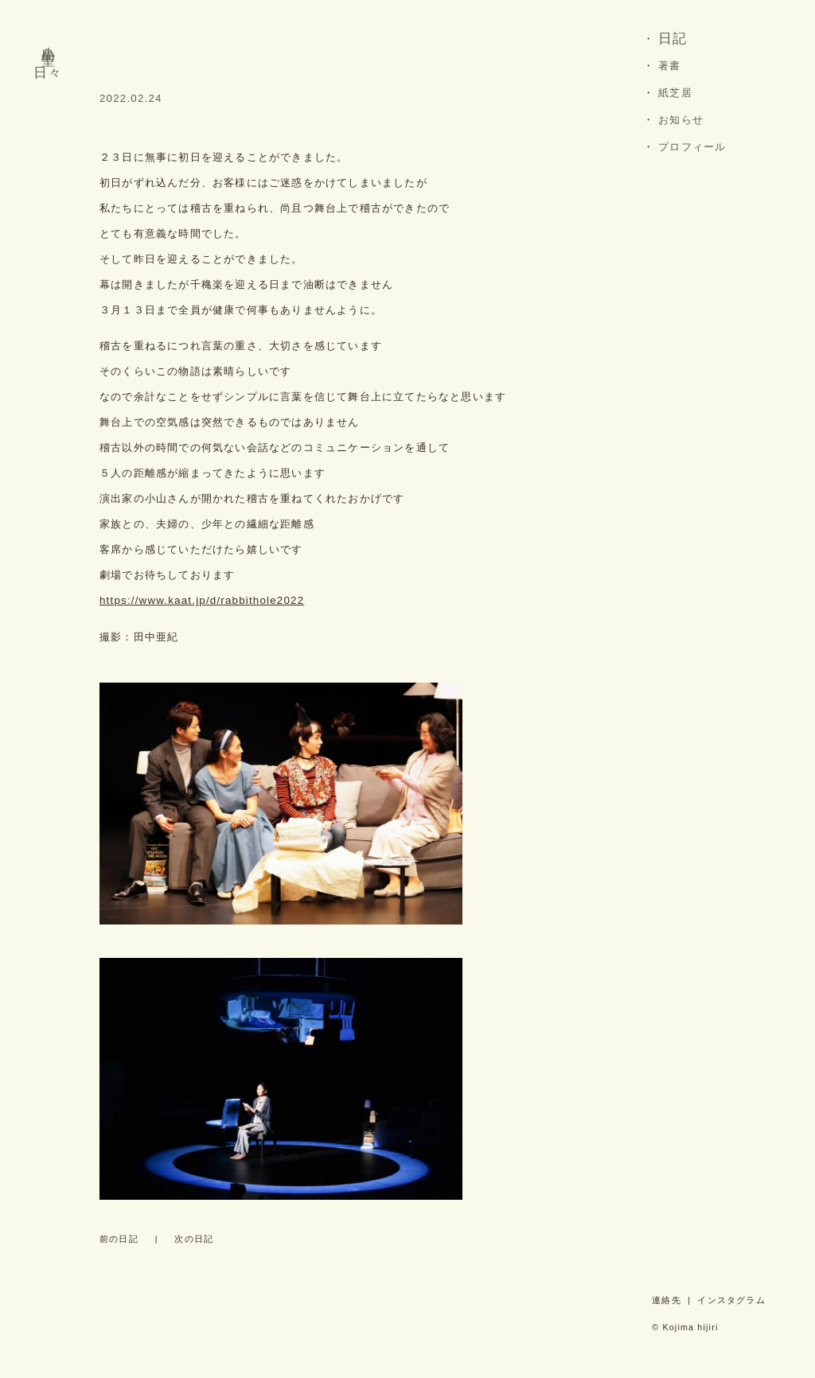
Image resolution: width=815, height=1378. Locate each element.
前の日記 (118, 1239)
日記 (673, 38)
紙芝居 (675, 93)
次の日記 (193, 1239)
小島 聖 (49, 41)
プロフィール (692, 147)
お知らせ (681, 120)
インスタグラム (731, 1300)
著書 (669, 66)
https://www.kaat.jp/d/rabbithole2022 (201, 600)
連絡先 (666, 1300)
